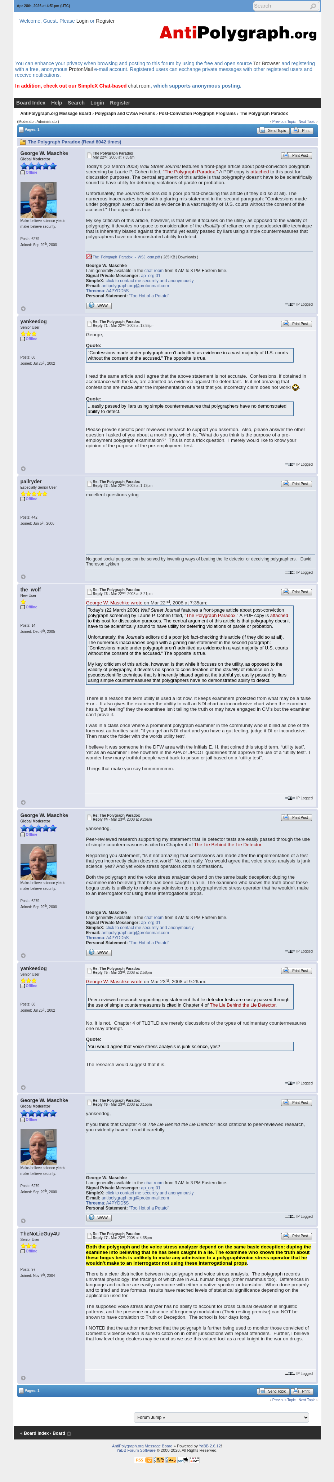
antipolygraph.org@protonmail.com (135, 285)
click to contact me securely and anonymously (149, 280)
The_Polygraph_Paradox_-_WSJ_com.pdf (123, 257)
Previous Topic (284, 122)
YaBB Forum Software (136, 1450)
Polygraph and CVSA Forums (125, 113)
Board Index (30, 103)
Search (76, 103)
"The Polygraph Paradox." (190, 171)
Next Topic (307, 122)
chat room (139, 86)
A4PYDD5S (117, 290)
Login (82, 21)
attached (259, 171)
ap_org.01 (150, 275)
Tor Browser (266, 63)
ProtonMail (81, 69)
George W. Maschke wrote (114, 602)
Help (56, 103)
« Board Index (34, 1433)
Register (105, 21)
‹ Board (57, 1433)
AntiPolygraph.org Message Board (55, 113)
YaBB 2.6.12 (210, 1446)
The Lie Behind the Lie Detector (227, 844)
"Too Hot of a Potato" (149, 295)
